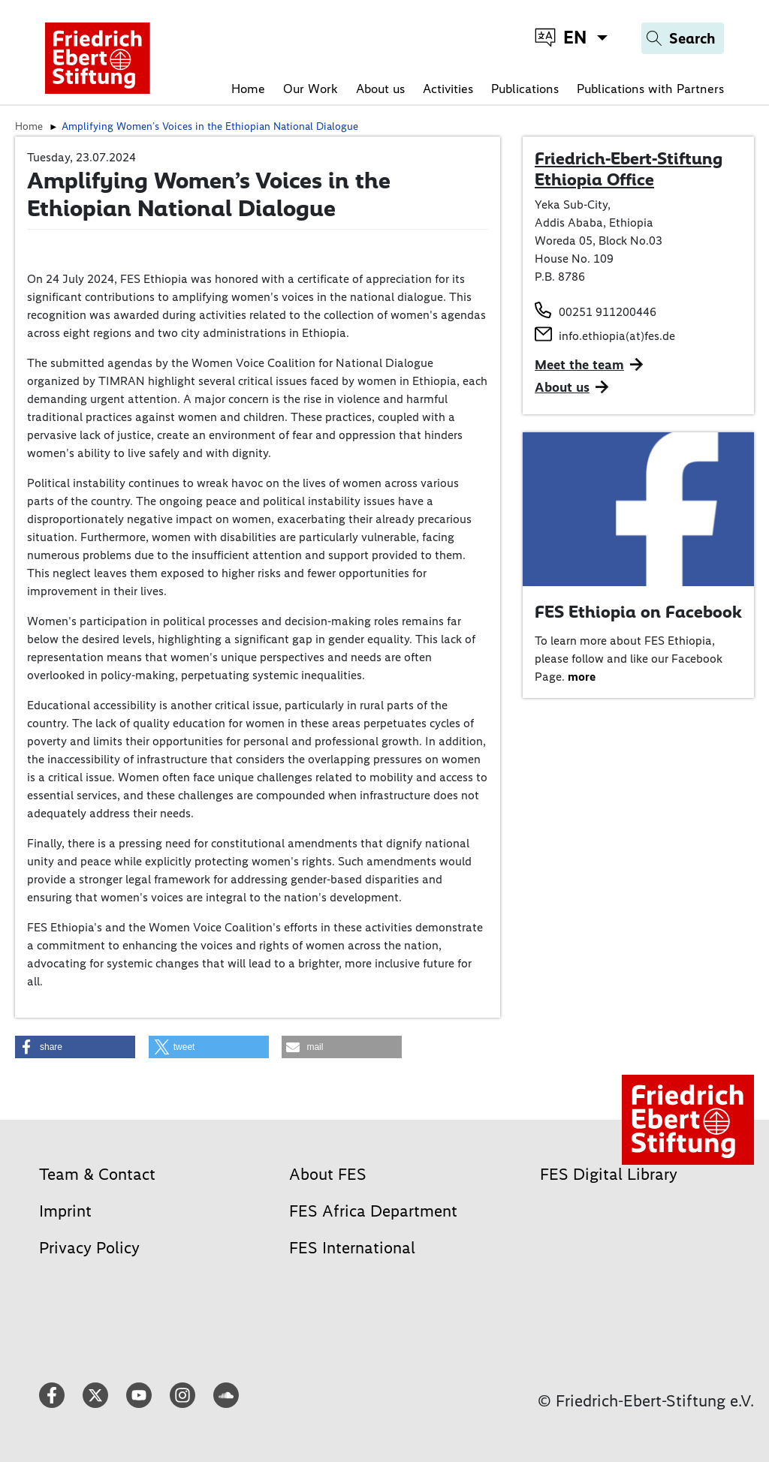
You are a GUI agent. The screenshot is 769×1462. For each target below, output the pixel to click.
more (582, 676)
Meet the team (579, 364)
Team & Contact (97, 1174)
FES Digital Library (608, 1174)
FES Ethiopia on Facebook (638, 611)
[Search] (682, 38)
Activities (448, 88)
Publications (525, 88)
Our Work (310, 88)
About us (380, 88)
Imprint (65, 1211)
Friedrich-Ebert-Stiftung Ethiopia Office (628, 169)
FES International (352, 1248)
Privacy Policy (89, 1248)
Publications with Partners (650, 88)
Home (248, 88)
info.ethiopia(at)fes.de (617, 336)
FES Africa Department (373, 1211)
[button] (75, 1047)
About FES (327, 1174)
